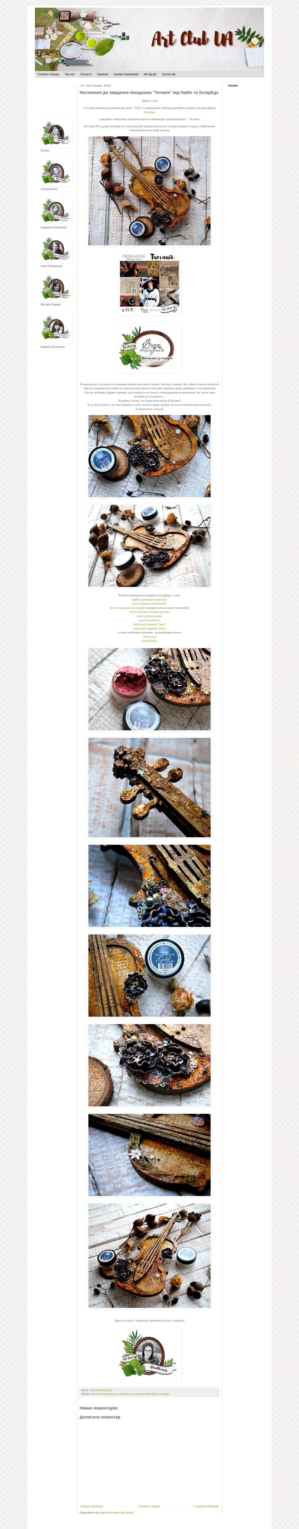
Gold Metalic (149, 640)
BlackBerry (152, 1394)
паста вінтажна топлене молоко (149, 611)
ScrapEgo (149, 112)
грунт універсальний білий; (149, 603)
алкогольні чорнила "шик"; (149, 624)
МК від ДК (150, 74)
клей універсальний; (149, 616)
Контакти (85, 74)
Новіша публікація (92, 1506)
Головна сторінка (48, 74)
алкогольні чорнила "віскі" (149, 628)
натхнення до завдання (132, 1394)
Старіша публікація (206, 1506)
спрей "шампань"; (149, 620)
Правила (102, 74)
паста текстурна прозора (125, 607)
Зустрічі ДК (169, 74)
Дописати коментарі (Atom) (116, 1512)
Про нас (70, 74)
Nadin (137, 107)
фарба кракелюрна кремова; (149, 599)
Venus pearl (149, 636)
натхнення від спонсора (104, 1394)
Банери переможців (126, 74)
